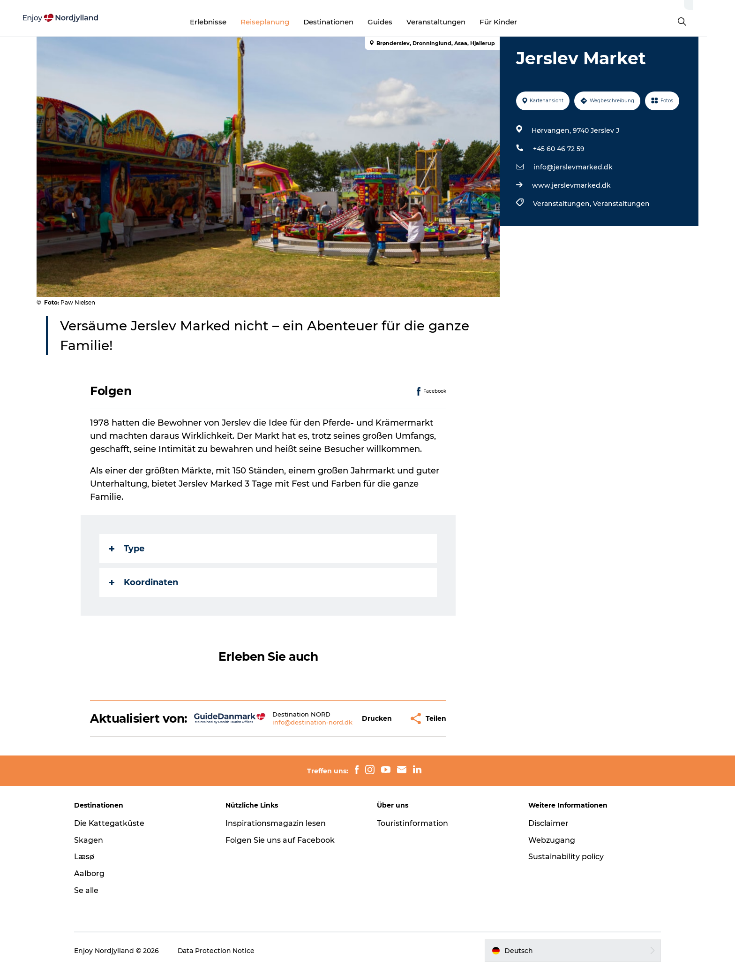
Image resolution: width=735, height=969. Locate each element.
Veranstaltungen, (563, 203)
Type (127, 548)
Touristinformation (412, 823)
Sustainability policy (564, 856)
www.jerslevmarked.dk (571, 185)
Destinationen (342, 21)
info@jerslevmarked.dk (573, 167)
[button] (377, 718)
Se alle (89, 890)
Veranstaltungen (450, 21)
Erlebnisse (222, 21)
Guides (394, 21)
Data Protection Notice (219, 950)
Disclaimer (547, 823)
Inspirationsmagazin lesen (277, 823)
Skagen (91, 840)
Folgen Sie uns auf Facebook (281, 840)
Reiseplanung (279, 21)
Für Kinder (512, 21)
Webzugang (550, 840)
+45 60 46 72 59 (559, 149)
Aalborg (92, 873)
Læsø (87, 856)
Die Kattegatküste (112, 823)
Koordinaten (144, 582)
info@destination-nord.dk (312, 722)
